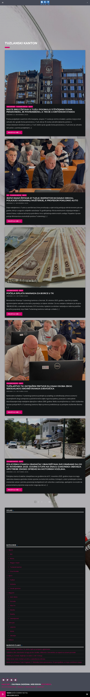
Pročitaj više (14, 133)
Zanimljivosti (14, 618)
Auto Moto (14, 597)
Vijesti (30, 106)
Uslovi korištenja (9, 687)
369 (50, 502)
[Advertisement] (45, 22)
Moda (12, 631)
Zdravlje (13, 635)
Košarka (13, 584)
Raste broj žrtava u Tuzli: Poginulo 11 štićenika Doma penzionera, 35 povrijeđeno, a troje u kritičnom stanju (40, 110)
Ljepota (12, 627)
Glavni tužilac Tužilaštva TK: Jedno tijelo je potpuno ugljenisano (28, 649)
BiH (8, 195)
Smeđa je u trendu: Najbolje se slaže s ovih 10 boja (24, 656)
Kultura (11, 640)
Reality (12, 614)
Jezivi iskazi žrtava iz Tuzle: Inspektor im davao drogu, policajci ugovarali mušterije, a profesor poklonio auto (42, 199)
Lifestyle (12, 623)
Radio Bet (6, 684)
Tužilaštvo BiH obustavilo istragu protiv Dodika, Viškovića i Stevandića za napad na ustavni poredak (41, 652)
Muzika (12, 610)
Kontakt (40, 687)
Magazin (11, 593)
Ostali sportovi (15, 588)
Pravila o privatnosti (27, 687)
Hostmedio (46, 684)
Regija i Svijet (15, 563)
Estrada (13, 601)
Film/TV (12, 605)
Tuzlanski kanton (21, 106)
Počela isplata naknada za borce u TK (30, 293)
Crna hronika (11, 106)
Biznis (12, 558)
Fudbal (12, 580)
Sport (10, 576)
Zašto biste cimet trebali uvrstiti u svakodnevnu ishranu (25, 659)
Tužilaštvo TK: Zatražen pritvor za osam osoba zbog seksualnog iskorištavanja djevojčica (39, 387)
